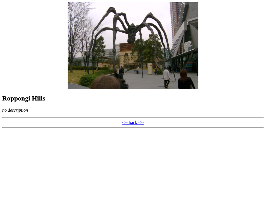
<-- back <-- (133, 122)
